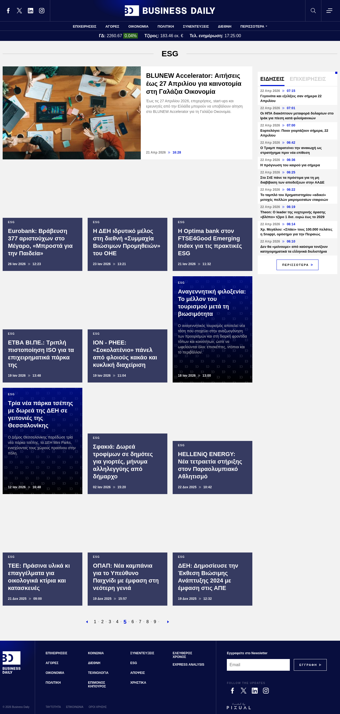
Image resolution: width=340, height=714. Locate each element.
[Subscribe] (308, 665)
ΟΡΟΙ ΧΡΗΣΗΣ (98, 707)
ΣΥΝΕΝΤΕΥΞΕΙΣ (196, 26)
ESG (133, 663)
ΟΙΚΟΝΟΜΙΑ (138, 26)
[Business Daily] (12, 673)
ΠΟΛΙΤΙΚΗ (166, 26)
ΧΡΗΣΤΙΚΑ (138, 683)
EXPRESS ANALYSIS (188, 664)
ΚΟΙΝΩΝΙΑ (96, 653)
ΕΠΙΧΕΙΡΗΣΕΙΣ (84, 26)
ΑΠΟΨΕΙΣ (137, 673)
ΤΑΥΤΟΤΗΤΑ (53, 707)
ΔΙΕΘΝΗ (225, 26)
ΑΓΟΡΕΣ (112, 26)
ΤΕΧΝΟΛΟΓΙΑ (98, 673)
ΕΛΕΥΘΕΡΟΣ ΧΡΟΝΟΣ (182, 655)
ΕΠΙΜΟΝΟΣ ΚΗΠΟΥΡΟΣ (97, 684)
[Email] (258, 665)
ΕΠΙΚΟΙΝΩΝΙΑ (74, 707)
